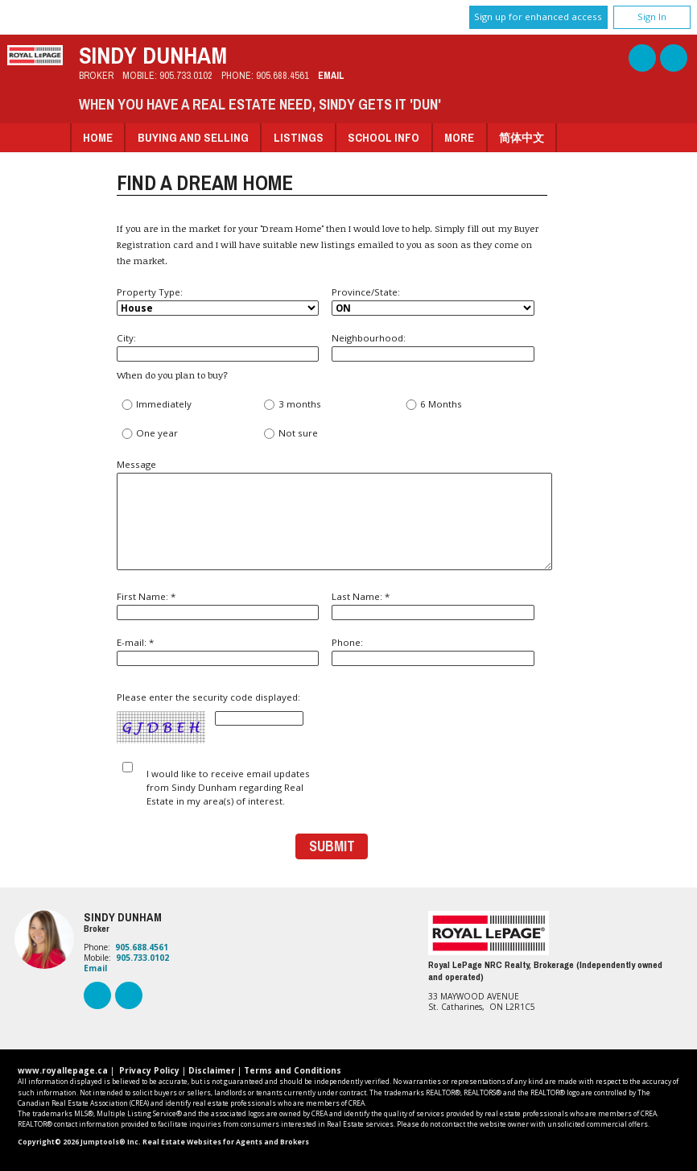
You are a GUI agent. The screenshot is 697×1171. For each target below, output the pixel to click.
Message (332, 514)
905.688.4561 (282, 75)
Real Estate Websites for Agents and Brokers (225, 1142)
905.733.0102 (185, 75)
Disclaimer (211, 1070)
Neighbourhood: (433, 347)
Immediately (156, 404)
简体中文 (521, 137)
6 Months (433, 404)
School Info (383, 137)
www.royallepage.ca (63, 1070)
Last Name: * (433, 605)
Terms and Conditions (292, 1070)
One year (149, 433)
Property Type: (218, 301)
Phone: (433, 651)
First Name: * (218, 605)
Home (98, 137)
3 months (291, 404)
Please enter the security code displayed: (210, 718)
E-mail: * (218, 651)
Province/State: (433, 301)
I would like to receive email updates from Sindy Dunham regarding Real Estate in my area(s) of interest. (228, 788)
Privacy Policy (149, 1070)
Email (331, 75)
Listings (299, 137)
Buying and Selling (193, 137)
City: (218, 347)
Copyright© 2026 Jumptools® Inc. (79, 1142)
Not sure (289, 433)
